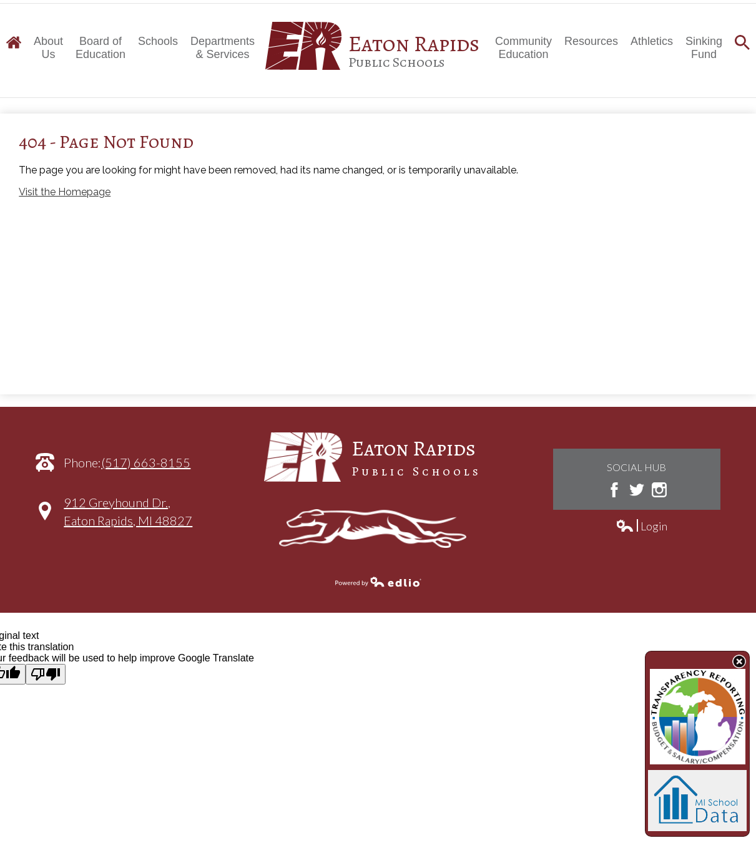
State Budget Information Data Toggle (739, 661)
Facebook (614, 489)
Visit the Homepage (64, 192)
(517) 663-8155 (145, 462)
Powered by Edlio (378, 581)
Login (641, 526)
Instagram (659, 489)
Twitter (636, 489)
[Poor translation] (46, 674)
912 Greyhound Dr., (128, 517)
